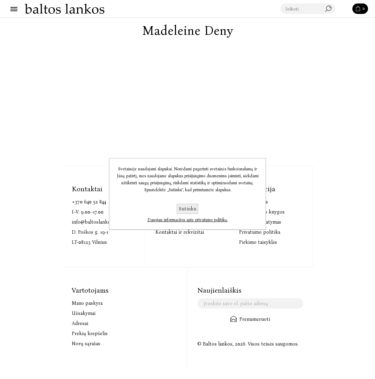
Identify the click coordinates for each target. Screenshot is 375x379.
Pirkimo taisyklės (258, 242)
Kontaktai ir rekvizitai (179, 232)
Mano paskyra (87, 303)
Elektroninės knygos (262, 212)
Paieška (344, 9)
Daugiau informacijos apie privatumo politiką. (187, 219)
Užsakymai (83, 313)
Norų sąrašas (86, 344)
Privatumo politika (259, 232)
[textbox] (308, 9)
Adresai (80, 323)
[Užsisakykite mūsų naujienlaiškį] (250, 303)
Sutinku (187, 209)
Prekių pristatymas (260, 222)
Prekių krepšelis (90, 334)
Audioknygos (253, 202)
